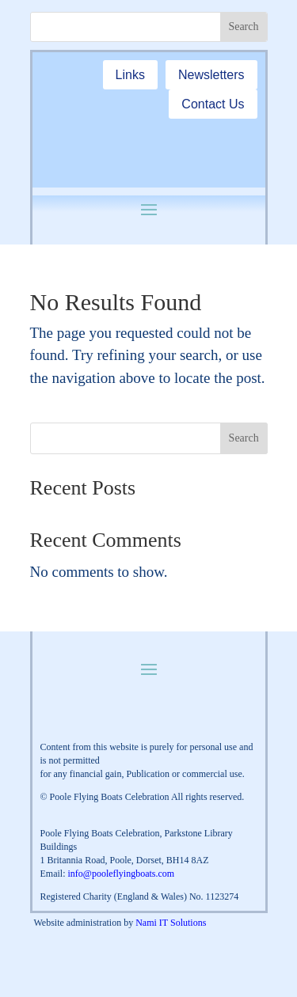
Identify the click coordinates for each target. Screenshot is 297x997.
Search (244, 438)
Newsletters (211, 75)
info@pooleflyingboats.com (121, 873)
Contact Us (212, 104)
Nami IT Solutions (170, 922)
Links (130, 75)
